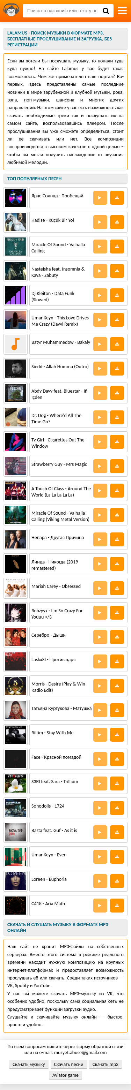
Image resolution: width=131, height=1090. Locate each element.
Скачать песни (68, 1064)
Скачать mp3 (105, 1064)
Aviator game (65, 1075)
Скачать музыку (29, 1064)
